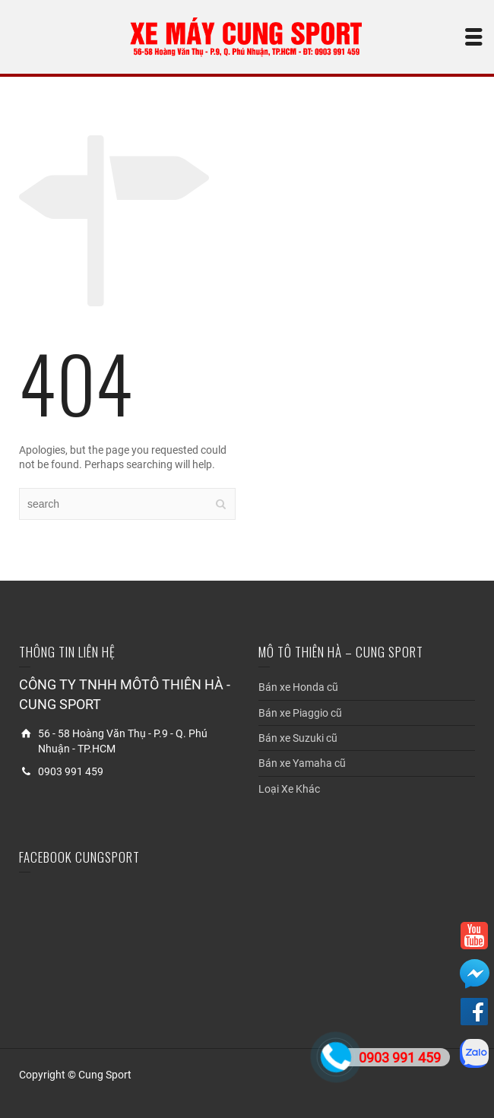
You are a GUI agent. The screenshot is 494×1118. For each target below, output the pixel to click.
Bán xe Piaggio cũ (300, 713)
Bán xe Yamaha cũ (302, 763)
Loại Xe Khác (289, 789)
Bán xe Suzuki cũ (297, 738)
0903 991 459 (400, 1058)
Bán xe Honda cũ (298, 687)
